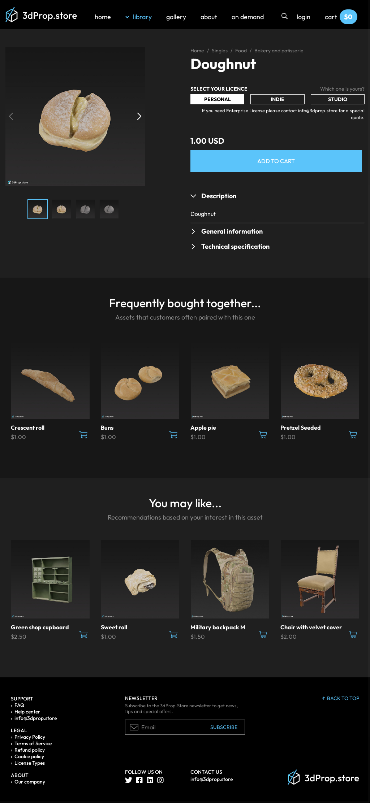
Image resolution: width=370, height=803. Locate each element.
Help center (27, 711)
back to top (340, 698)
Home (197, 50)
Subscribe (223, 727)
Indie (277, 99)
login (303, 17)
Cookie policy (29, 756)
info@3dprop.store (35, 718)
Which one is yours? (342, 89)
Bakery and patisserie (279, 50)
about (209, 17)
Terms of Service (33, 743)
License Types (29, 763)
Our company (29, 781)
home (103, 17)
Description (218, 196)
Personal (217, 99)
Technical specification (235, 246)
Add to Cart (276, 161)
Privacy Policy (29, 737)
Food (241, 50)
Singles (220, 50)
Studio (337, 99)
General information (232, 231)
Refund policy (29, 750)
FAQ (19, 705)
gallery (176, 17)
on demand (248, 17)
